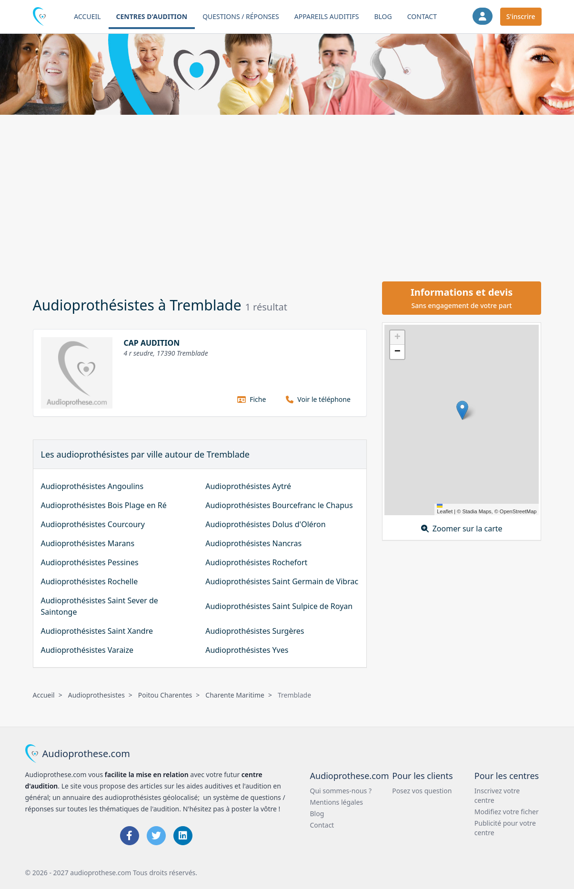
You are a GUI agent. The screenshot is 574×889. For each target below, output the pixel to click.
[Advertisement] (287, 196)
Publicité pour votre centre (505, 828)
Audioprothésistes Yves (246, 650)
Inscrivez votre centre (497, 795)
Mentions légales (336, 802)
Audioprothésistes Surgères (254, 631)
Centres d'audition (152, 16)
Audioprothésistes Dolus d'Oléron (265, 524)
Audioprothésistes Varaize (87, 650)
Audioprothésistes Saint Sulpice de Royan (278, 606)
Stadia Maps (476, 511)
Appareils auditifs (326, 16)
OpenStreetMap (518, 511)
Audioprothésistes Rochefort (256, 562)
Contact (422, 16)
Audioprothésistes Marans (88, 543)
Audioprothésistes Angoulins (92, 486)
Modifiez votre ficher (506, 811)
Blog (383, 16)
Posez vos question (422, 790)
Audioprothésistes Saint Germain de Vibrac (281, 581)
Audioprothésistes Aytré (248, 486)
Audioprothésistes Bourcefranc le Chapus (278, 505)
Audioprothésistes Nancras (253, 543)
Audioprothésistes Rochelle (89, 581)
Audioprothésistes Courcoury (93, 524)
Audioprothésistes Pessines (90, 562)
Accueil (87, 16)
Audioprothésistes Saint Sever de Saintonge (99, 606)
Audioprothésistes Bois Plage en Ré (104, 505)
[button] (462, 410)
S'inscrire (520, 16)
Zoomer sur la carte (462, 528)
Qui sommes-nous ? (341, 790)
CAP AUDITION (152, 343)
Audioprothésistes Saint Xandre (97, 631)
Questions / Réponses (240, 16)
